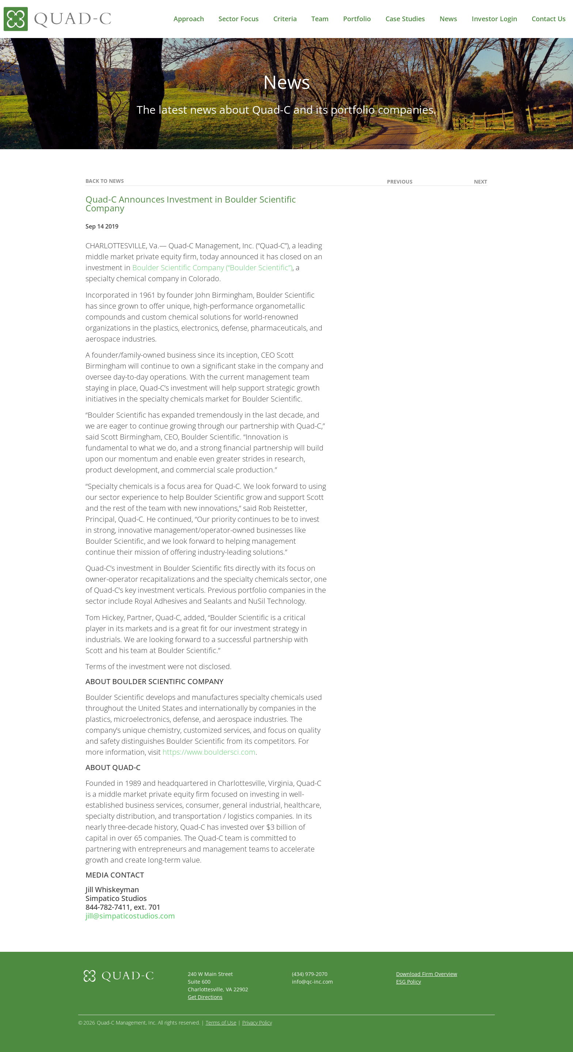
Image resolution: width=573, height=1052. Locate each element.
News (448, 18)
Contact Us (549, 18)
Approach (189, 18)
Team (320, 18)
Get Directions (205, 996)
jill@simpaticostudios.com (130, 916)
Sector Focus (239, 18)
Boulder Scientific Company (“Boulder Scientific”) (212, 267)
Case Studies (405, 18)
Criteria (285, 18)
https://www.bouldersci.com (209, 752)
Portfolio (357, 18)
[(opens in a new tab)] (412, 181)
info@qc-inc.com (312, 981)
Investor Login (494, 18)
